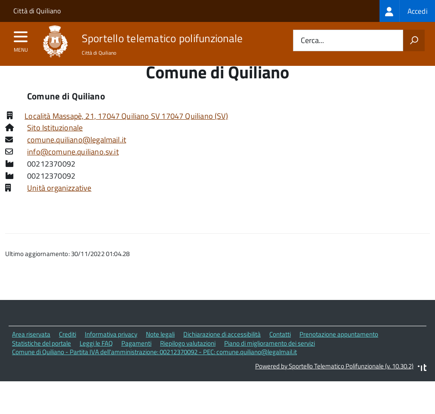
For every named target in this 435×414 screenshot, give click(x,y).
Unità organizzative (59, 204)
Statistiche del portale (41, 359)
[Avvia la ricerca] (414, 40)
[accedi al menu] (21, 39)
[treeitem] (407, 11)
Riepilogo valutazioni (188, 359)
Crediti (67, 350)
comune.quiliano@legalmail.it (76, 156)
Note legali (160, 350)
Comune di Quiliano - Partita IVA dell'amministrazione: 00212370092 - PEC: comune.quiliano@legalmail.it (154, 368)
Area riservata (31, 350)
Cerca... (312, 40)
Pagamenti (136, 359)
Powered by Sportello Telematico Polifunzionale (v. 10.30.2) (334, 382)
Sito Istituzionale (55, 144)
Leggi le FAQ (96, 359)
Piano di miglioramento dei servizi (269, 359)
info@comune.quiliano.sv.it (73, 168)
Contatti (280, 350)
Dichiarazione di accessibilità (222, 350)
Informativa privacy (111, 350)
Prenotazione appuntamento (338, 350)
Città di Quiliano (37, 11)
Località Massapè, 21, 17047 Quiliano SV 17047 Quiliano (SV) (126, 132)
